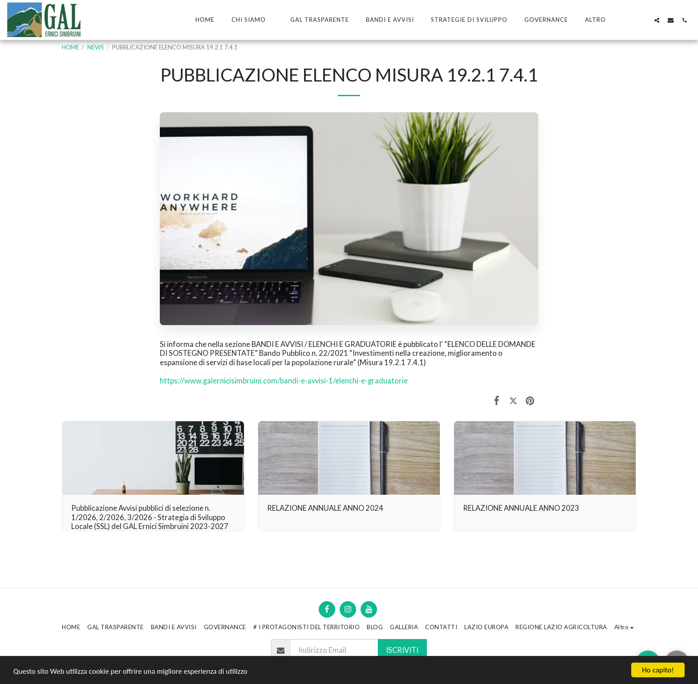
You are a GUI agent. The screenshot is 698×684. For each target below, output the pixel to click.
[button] (252, 20)
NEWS (95, 47)
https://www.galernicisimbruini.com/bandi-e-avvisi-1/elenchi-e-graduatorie (284, 380)
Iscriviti (402, 650)
